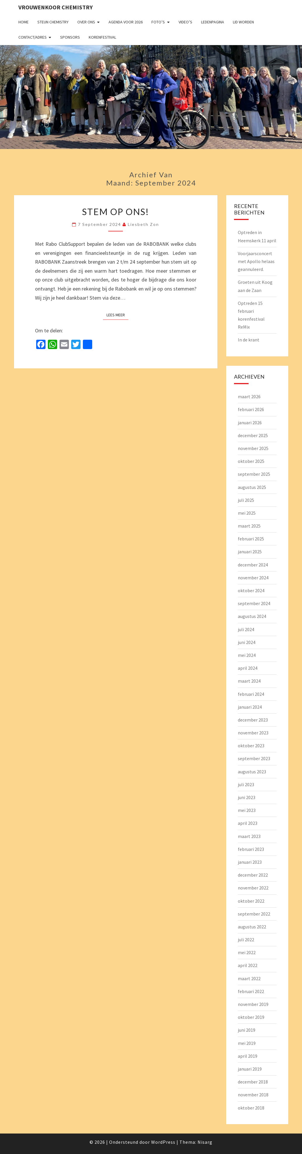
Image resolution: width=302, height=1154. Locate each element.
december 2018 (253, 1082)
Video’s (185, 22)
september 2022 (254, 914)
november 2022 (253, 888)
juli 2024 (246, 629)
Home (23, 22)
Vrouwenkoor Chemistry (55, 7)
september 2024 (254, 603)
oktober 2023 (251, 745)
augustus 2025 (252, 487)
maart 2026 (249, 396)
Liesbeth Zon (143, 224)
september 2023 (254, 758)
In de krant (248, 340)
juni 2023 (246, 797)
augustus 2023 (252, 772)
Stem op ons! (115, 211)
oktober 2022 (251, 901)
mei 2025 (247, 513)
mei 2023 (247, 810)
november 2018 (253, 1095)
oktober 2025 (251, 461)
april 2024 (247, 668)
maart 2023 (249, 836)
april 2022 (247, 965)
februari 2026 (251, 409)
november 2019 (253, 1004)
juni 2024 (246, 642)
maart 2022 (249, 978)
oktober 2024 (251, 590)
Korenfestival (102, 37)
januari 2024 (250, 707)
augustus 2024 (252, 616)
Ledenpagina (212, 22)
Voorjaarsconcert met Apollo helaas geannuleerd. (256, 261)
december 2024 (253, 565)
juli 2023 (246, 784)
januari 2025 (250, 551)
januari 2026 (250, 422)
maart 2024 (249, 681)
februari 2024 (251, 694)
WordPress (163, 1142)
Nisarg (205, 1142)
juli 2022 (246, 939)
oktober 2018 (251, 1108)
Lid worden (243, 22)
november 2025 (253, 448)
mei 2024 (247, 655)
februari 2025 (251, 539)
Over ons (86, 22)
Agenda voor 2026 (126, 22)
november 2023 (253, 733)
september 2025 (254, 474)
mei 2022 (247, 952)
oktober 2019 (251, 1017)
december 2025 (253, 435)
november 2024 (253, 578)
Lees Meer (117, 314)
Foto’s (158, 22)
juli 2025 (246, 500)
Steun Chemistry (53, 22)
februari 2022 (251, 991)
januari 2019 (250, 1069)
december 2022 (253, 875)
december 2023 (253, 720)
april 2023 (247, 823)
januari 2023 (250, 862)
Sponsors (70, 37)
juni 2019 (246, 1030)
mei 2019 (247, 1043)
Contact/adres (32, 37)
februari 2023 (251, 849)
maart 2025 (249, 526)
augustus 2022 (252, 927)
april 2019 (247, 1056)
